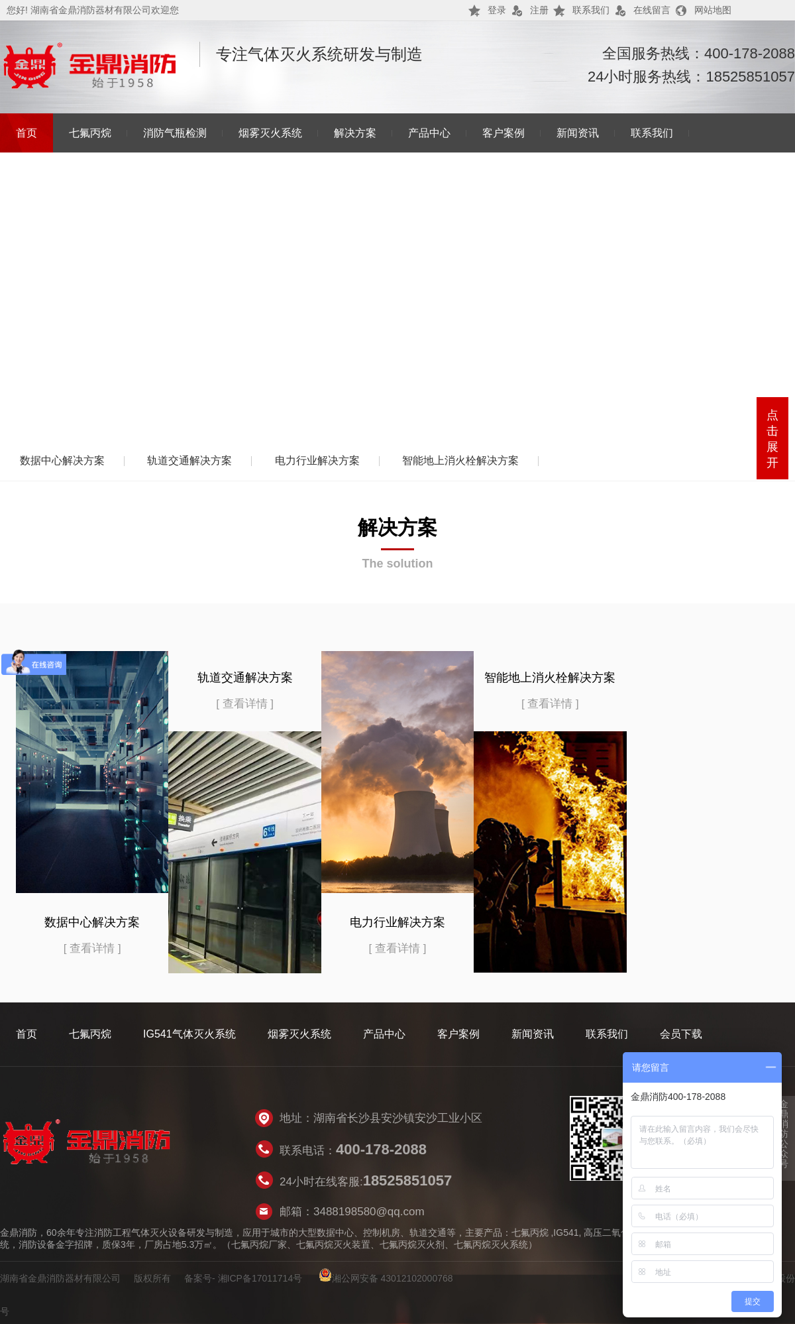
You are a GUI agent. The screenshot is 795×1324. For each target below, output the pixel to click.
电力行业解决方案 (317, 460)
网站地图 (712, 10)
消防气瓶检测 (175, 133)
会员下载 (681, 1034)
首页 (26, 133)
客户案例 (503, 133)
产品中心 (429, 133)
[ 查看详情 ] (92, 948)
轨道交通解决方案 (189, 460)
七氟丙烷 (90, 133)
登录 (497, 10)
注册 (539, 10)
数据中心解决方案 (62, 460)
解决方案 (355, 133)
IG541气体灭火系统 (189, 1034)
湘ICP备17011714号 (260, 1278)
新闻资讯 (577, 133)
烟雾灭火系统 (270, 133)
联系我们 (591, 10)
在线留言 (651, 10)
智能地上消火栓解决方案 (460, 460)
